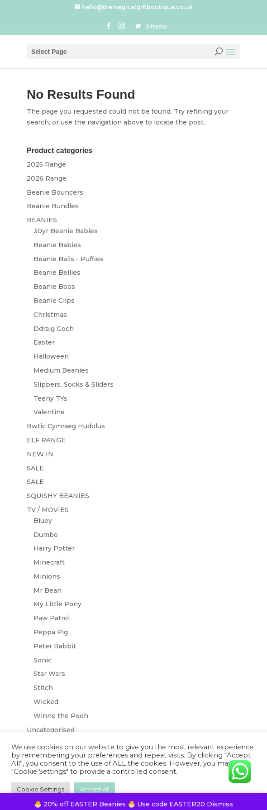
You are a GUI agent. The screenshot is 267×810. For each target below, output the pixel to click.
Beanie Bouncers (55, 192)
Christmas (50, 315)
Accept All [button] (95, 789)
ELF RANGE (46, 440)
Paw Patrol (51, 618)
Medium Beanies (61, 370)
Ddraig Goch (53, 329)
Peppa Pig (50, 632)
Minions (46, 576)
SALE (35, 468)
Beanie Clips (54, 301)
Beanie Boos (54, 287)
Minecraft (49, 562)
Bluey (42, 521)
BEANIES (42, 220)
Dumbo (45, 535)
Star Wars (49, 674)
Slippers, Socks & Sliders (73, 384)
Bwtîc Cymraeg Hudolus (66, 426)
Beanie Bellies (57, 272)
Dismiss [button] (220, 804)
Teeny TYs (50, 398)
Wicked (45, 702)
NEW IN (40, 454)
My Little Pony (57, 604)
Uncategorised (51, 730)
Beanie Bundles (53, 206)
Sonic (42, 660)
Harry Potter (54, 548)
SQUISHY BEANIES (58, 496)
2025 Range (46, 164)
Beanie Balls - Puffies (68, 259)
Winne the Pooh (60, 716)
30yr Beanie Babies (65, 231)
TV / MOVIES (48, 510)
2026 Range (47, 178)
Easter (44, 342)
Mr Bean (47, 590)
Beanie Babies (57, 245)
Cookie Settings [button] (40, 789)
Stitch (43, 688)
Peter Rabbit (54, 646)
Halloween (51, 356)
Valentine (49, 412)
